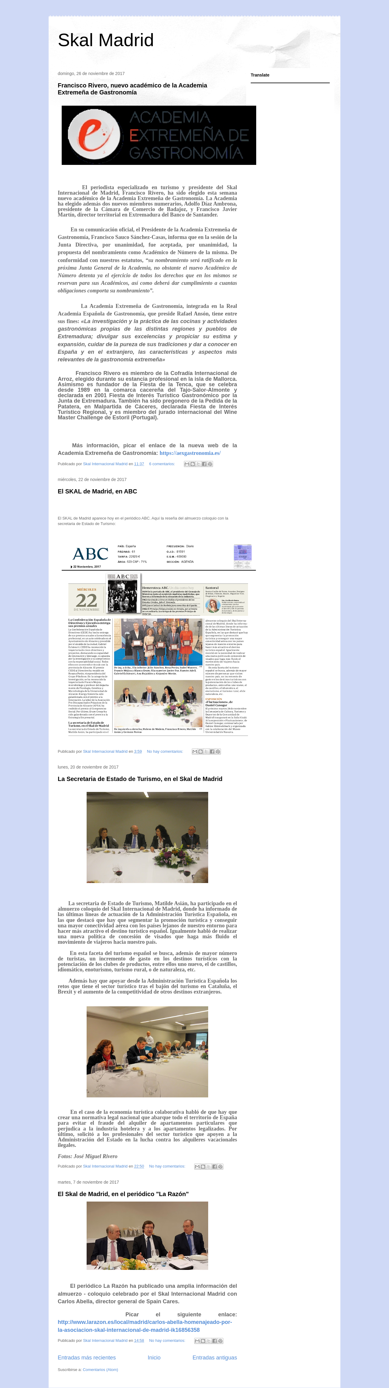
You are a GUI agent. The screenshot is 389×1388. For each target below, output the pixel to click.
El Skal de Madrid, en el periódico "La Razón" (123, 1194)
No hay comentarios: (165, 751)
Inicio (154, 1358)
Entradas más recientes (87, 1358)
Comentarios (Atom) (100, 1369)
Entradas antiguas (214, 1358)
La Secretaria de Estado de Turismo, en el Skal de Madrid (140, 779)
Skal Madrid (106, 40)
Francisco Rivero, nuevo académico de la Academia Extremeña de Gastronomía (132, 89)
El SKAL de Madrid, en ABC (97, 491)
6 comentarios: (162, 464)
